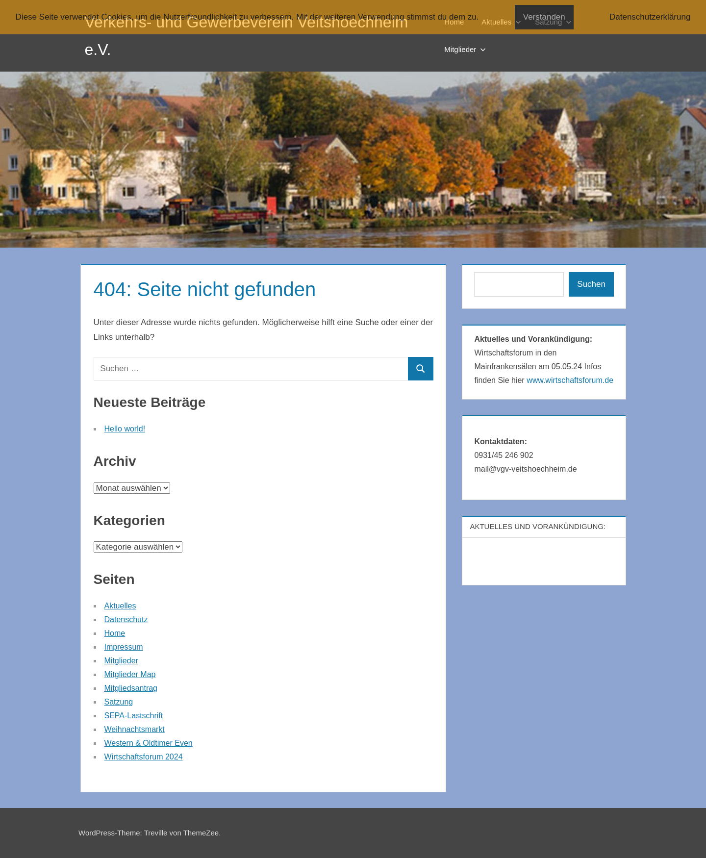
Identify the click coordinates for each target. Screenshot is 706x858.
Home (115, 633)
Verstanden (544, 17)
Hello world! (125, 429)
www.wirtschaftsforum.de (570, 380)
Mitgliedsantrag (131, 688)
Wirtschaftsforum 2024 (143, 757)
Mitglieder (465, 49)
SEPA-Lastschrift (133, 715)
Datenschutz (126, 619)
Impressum (123, 647)
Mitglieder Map (130, 674)
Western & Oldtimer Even (148, 743)
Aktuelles (120, 606)
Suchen (591, 284)
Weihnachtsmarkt (134, 729)
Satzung (118, 702)
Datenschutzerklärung (649, 17)
